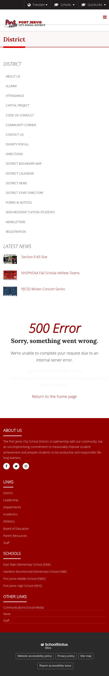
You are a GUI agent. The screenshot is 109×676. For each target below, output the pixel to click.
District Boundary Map (30, 164)
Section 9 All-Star (34, 256)
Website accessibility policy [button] (35, 656)
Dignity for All (17, 144)
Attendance (15, 96)
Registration (16, 232)
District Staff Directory (24, 193)
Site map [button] (85, 656)
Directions (14, 154)
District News (16, 183)
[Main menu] (104, 16)
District (12, 64)
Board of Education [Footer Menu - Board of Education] (16, 529)
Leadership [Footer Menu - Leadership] (10, 500)
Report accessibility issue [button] (55, 665)
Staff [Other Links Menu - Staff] (6, 620)
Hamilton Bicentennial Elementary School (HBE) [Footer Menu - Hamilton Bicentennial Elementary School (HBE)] (35, 571)
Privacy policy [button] (66, 656)
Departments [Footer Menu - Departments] (12, 507)
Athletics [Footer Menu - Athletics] (9, 521)
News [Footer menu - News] (7, 614)
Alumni (11, 86)
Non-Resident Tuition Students (30, 212)
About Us (13, 76)
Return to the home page (54, 396)
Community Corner (21, 125)
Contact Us (15, 134)
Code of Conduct (26, 116)
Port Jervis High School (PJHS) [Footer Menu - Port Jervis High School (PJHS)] (22, 586)
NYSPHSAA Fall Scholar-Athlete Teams (50, 273)
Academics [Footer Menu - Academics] (10, 514)
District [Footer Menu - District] (8, 493)
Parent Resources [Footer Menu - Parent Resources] (15, 536)
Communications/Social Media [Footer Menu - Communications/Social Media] (23, 607)
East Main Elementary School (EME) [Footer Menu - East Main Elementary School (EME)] (27, 564)
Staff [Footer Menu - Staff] (6, 543)
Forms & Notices (19, 202)
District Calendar (20, 173)
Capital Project (17, 105)
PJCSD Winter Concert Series (43, 289)
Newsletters (15, 222)
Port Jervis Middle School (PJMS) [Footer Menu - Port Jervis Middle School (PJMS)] (24, 579)
